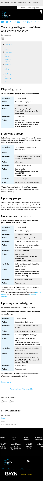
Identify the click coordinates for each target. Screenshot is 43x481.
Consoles (32, 22)
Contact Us (14, 438)
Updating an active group (4, 67)
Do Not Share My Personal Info (29, 445)
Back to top (5, 382)
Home (10, 22)
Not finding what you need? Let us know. (16, 469)
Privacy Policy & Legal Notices (3, 445)
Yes (5, 402)
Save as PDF (2, 38)
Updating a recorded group (4, 77)
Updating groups (4, 60)
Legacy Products (25, 438)
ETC (20, 22)
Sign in (41, 13)
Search (19, 7)
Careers (3, 437)
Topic (3, 418)
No (13, 402)
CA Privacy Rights (40, 444)
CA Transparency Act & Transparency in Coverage (15, 446)
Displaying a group (4, 46)
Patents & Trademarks (38, 438)
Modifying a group (4, 54)
